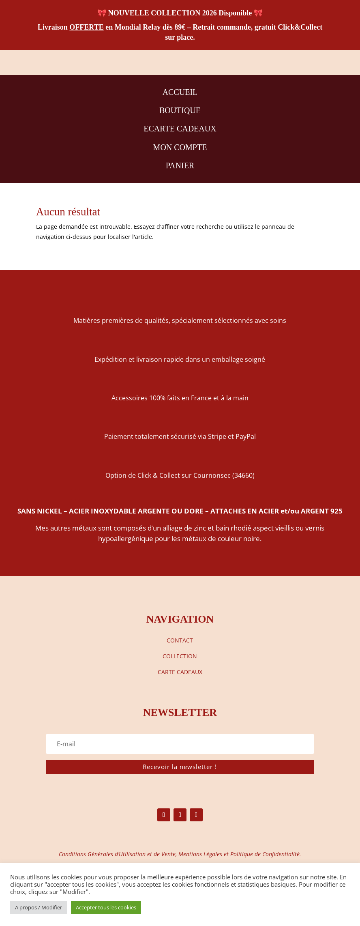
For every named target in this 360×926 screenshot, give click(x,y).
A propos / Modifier (38, 907)
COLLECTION (180, 656)
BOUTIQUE (180, 110)
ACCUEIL (180, 92)
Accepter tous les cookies (106, 907)
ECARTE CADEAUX (180, 128)
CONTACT (180, 640)
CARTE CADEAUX (180, 672)
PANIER (180, 165)
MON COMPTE (180, 147)
